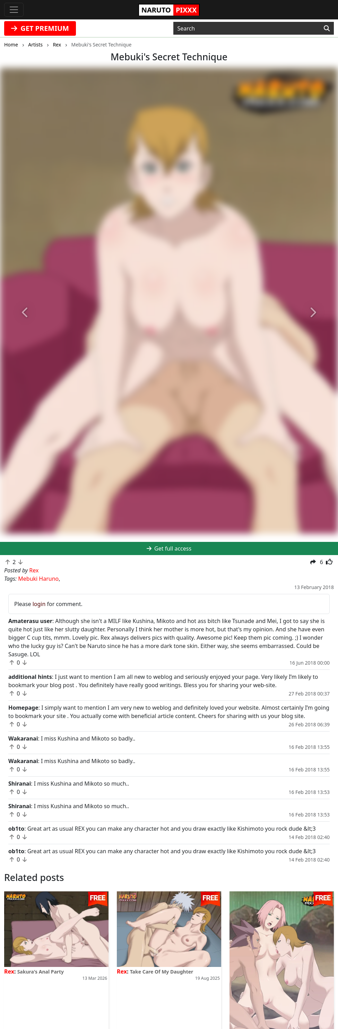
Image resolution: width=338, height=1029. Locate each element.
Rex (9, 971)
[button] (25, 313)
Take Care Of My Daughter (161, 971)
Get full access (169, 548)
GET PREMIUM (40, 28)
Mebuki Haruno (38, 578)
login (39, 604)
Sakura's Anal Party (40, 971)
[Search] (327, 28)
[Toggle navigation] (14, 10)
